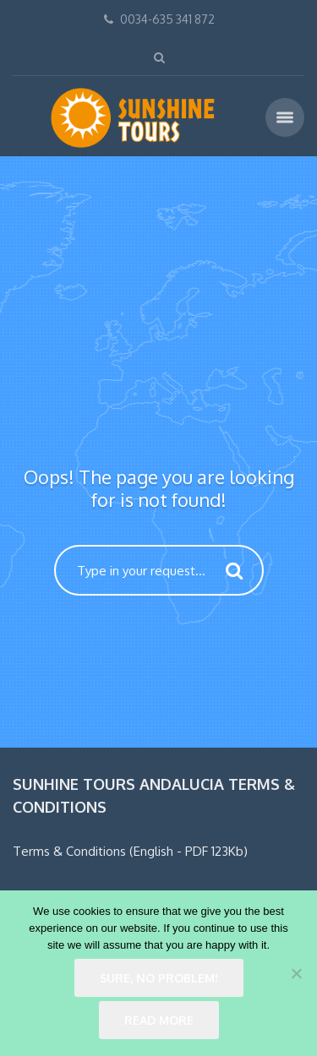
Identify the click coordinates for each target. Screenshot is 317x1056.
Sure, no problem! (159, 978)
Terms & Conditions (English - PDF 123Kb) (130, 851)
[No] (295, 973)
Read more (159, 1020)
